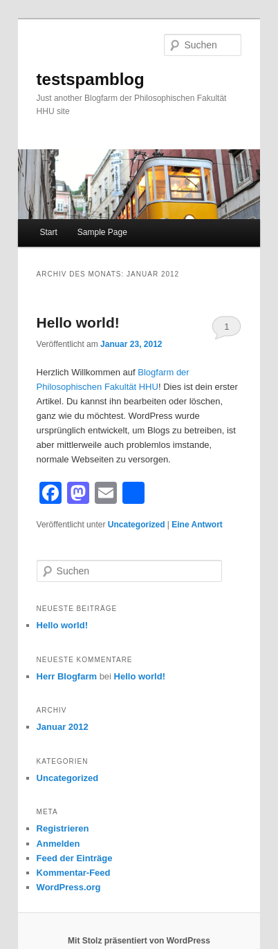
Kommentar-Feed (74, 872)
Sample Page (102, 232)
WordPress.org (69, 887)
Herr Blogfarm (67, 676)
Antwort (197, 524)
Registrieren (63, 828)
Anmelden (58, 843)
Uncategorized (136, 524)
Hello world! (78, 322)
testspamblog (91, 79)
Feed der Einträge (75, 858)
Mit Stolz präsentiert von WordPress (139, 941)
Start (48, 232)
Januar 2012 (63, 727)
